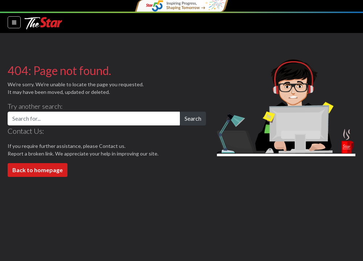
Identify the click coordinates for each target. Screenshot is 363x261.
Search (193, 118)
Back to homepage (37, 169)
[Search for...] (94, 118)
